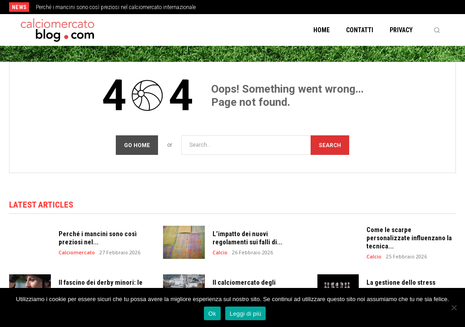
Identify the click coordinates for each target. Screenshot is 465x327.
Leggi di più (246, 313)
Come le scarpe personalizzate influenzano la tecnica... (409, 238)
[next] (256, 7)
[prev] (241, 7)
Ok (212, 313)
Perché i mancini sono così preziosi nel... (98, 238)
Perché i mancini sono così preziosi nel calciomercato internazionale (116, 7)
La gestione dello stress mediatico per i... (400, 286)
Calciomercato (77, 252)
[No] (453, 307)
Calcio (220, 252)
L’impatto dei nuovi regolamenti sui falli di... (247, 238)
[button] (437, 30)
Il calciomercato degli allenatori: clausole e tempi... (255, 286)
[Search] (330, 145)
